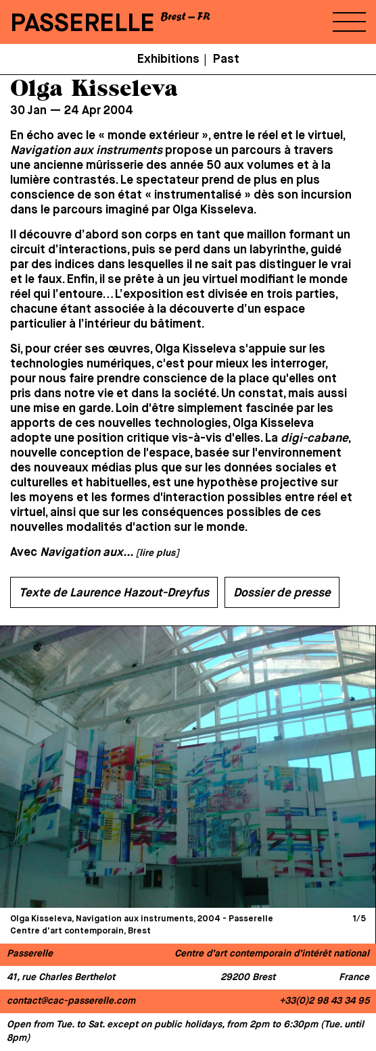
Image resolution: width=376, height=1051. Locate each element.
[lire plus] (157, 553)
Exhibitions (168, 59)
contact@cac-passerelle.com (71, 1001)
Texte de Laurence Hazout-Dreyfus (114, 593)
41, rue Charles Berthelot (61, 977)
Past (226, 59)
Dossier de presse (282, 593)
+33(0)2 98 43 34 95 (324, 1001)
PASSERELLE (82, 23)
